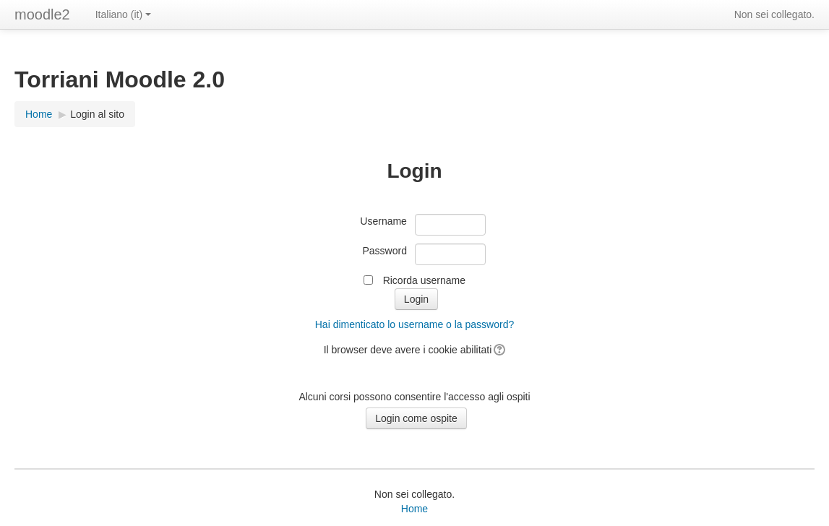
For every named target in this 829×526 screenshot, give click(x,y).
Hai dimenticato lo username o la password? (414, 324)
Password (384, 250)
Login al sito (97, 114)
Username (383, 221)
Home (414, 508)
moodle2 (42, 14)
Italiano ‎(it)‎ (123, 14)
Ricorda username (424, 280)
